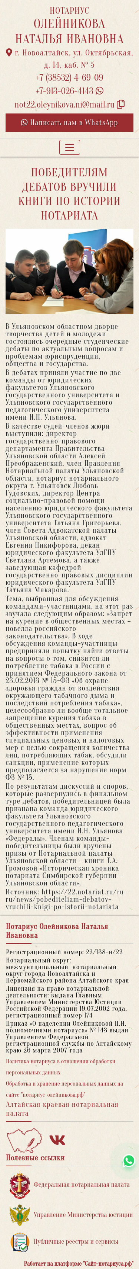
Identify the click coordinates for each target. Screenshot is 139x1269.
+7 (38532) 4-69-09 (69, 78)
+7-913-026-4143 (69, 91)
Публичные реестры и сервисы (64, 1242)
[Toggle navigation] (69, 147)
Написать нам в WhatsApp (69, 122)
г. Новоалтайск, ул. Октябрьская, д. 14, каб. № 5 (69, 59)
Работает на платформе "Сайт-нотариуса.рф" (78, 1263)
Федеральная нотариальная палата (70, 1185)
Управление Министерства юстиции (71, 1215)
